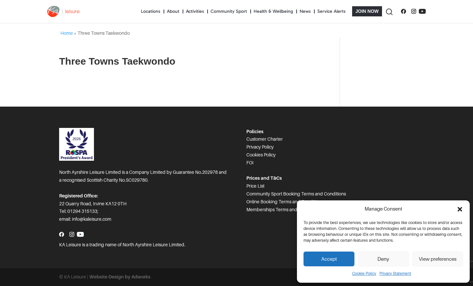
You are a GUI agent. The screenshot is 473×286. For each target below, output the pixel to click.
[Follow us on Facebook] (403, 11)
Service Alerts (331, 11)
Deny (383, 259)
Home (66, 33)
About (173, 11)
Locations (150, 11)
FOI (250, 162)
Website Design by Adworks (119, 276)
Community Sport (229, 11)
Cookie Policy (364, 273)
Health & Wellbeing (273, 11)
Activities (195, 11)
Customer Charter (264, 139)
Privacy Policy (260, 147)
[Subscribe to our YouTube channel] (422, 11)
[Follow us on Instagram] (413, 11)
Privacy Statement (395, 273)
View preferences (438, 259)
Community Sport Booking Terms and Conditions (296, 193)
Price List (255, 186)
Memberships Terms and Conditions (283, 209)
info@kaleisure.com (91, 219)
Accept (329, 259)
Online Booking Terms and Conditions (284, 201)
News (305, 11)
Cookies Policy (261, 154)
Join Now (367, 11)
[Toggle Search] (389, 11)
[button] (460, 209)
